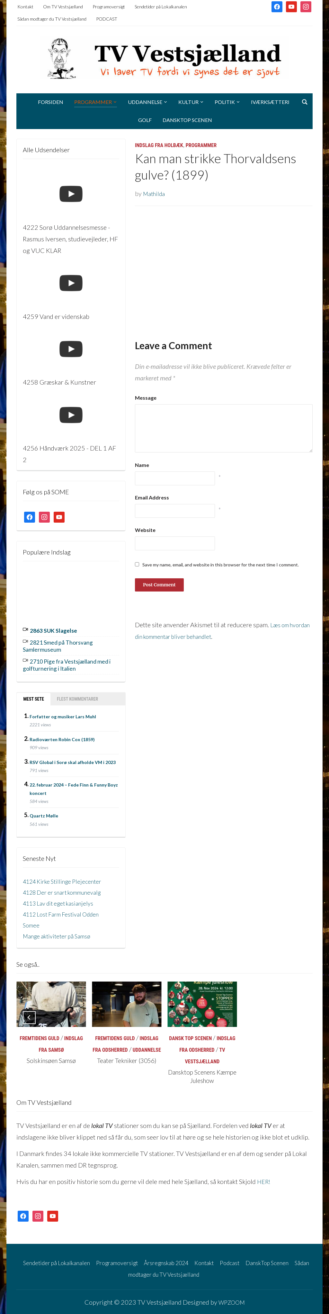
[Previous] (29, 1014)
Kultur (188, 102)
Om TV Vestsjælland (63, 6)
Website (145, 530)
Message (145, 398)
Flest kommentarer (77, 695)
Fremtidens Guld (39, 1035)
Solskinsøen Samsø (51, 1057)
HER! (264, 1178)
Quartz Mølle (44, 812)
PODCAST (106, 19)
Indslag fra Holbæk (159, 145)
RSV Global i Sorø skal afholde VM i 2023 (73, 758)
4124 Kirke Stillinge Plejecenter (66, 878)
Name (142, 465)
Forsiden (50, 102)
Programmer (93, 102)
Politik (225, 102)
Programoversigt (109, 6)
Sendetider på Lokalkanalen (161, 6)
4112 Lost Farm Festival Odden (66, 911)
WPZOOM (231, 1298)
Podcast (259, 1259)
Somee (32, 922)
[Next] (299, 1014)
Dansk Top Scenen (190, 1035)
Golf (145, 120)
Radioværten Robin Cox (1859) (62, 736)
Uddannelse (145, 102)
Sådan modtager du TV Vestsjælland (51, 19)
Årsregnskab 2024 (188, 1259)
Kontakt (25, 6)
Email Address (152, 497)
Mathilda (155, 193)
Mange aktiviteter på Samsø (60, 933)
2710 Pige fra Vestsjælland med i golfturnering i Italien (65, 662)
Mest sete (33, 695)
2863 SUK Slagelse (57, 630)
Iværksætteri (270, 102)
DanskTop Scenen (187, 120)
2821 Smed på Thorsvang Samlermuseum (62, 644)
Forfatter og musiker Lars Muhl (63, 713)
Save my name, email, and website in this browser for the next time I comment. (220, 564)
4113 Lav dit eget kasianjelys (62, 900)
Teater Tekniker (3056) (127, 1057)
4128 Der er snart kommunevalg (67, 889)
